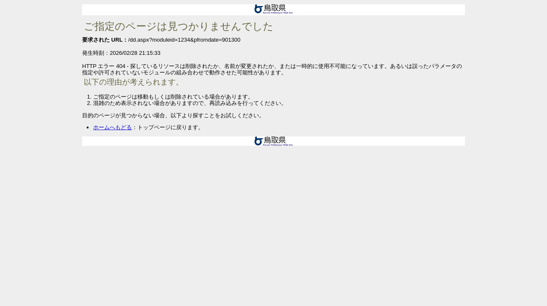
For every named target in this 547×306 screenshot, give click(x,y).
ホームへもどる (112, 127)
